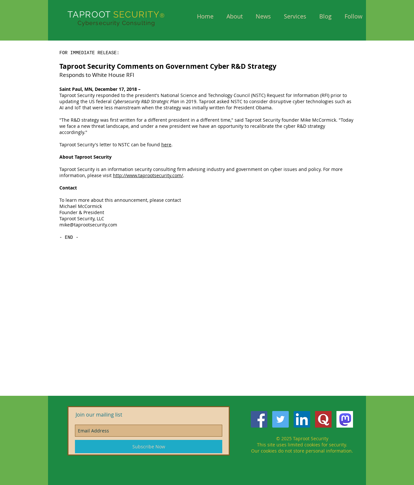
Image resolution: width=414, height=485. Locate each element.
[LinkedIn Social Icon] (302, 419)
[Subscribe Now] (148, 446)
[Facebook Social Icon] (259, 419)
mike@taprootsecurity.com (88, 225)
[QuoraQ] (323, 419)
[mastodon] (344, 419)
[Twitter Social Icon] (280, 419)
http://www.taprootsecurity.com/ (148, 175)
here (166, 144)
